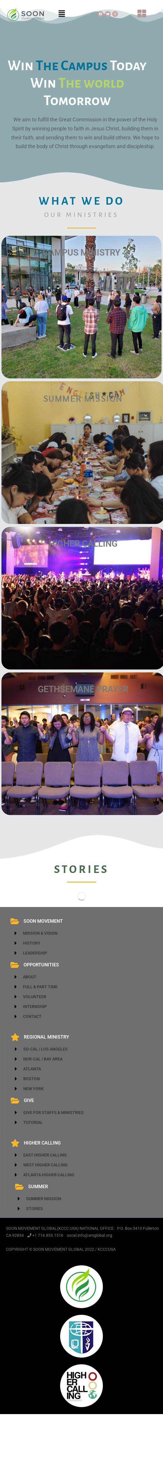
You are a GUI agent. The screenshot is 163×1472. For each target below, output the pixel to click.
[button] (62, 14)
